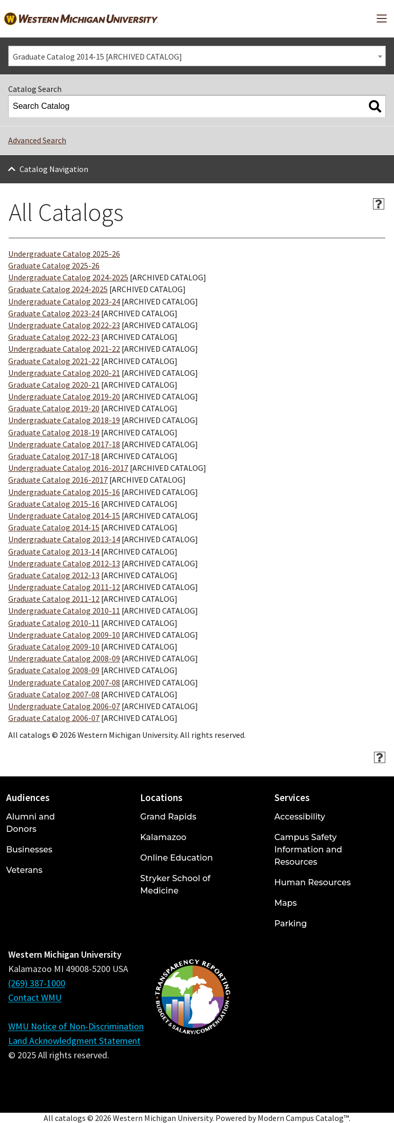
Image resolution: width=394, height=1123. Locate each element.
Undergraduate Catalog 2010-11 (64, 610)
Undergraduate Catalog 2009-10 (64, 635)
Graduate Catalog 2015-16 (54, 504)
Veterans (24, 870)
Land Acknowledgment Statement (74, 1040)
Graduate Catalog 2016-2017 (58, 479)
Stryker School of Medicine (175, 884)
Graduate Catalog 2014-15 (54, 527)
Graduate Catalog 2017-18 (54, 456)
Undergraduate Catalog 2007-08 (64, 682)
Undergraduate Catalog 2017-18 (64, 444)
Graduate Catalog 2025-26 (54, 265)
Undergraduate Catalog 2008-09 (64, 658)
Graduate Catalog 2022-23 (54, 337)
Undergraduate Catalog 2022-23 (64, 325)
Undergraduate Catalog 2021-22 (64, 349)
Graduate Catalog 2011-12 (54, 599)
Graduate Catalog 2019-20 (54, 408)
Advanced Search (37, 140)
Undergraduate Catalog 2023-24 (64, 301)
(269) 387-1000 (36, 983)
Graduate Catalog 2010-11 (54, 623)
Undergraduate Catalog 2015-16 (64, 492)
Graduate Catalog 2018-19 (54, 432)
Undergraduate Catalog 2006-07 (64, 706)
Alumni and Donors (30, 823)
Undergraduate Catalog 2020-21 (64, 373)
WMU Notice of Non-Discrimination (76, 1026)
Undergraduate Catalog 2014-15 (64, 515)
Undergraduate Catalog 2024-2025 (68, 277)
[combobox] (197, 56)
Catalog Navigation (53, 169)
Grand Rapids (168, 817)
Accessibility (299, 817)
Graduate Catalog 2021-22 (54, 361)
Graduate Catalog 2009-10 (54, 646)
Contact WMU (35, 997)
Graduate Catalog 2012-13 (54, 575)
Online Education (176, 858)
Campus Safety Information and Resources (308, 849)
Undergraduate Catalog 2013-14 (64, 539)
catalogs (70, 1118)
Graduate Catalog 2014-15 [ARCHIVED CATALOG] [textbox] (97, 56)
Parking (290, 923)
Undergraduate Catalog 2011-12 (64, 587)
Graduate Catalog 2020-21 (54, 384)
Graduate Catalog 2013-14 (54, 551)
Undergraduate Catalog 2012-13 (64, 563)
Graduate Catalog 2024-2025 (58, 289)
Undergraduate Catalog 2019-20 (64, 396)
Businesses (29, 849)
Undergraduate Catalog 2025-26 (64, 254)
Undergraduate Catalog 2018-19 (64, 420)
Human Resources (312, 882)
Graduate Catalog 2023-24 (54, 313)
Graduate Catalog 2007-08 (54, 694)
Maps (285, 903)
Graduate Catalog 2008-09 (54, 670)
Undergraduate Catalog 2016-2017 (68, 468)
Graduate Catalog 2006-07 (54, 718)
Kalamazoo (163, 837)
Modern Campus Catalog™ (303, 1118)
